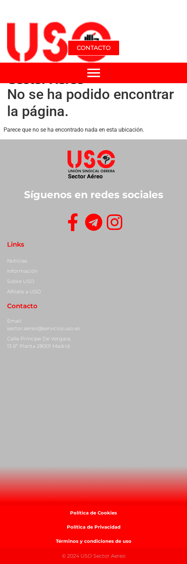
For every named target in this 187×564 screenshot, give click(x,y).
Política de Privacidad (94, 527)
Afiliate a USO (24, 291)
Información (22, 271)
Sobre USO (20, 281)
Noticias (17, 261)
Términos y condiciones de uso (94, 541)
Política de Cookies (93, 513)
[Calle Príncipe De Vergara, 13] (93, 425)
